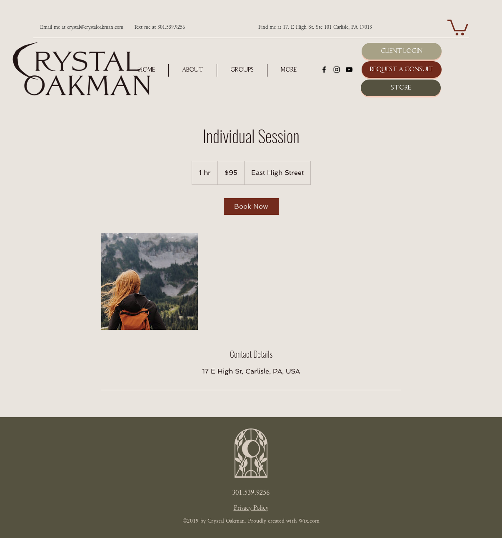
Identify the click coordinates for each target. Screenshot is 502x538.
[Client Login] (402, 51)
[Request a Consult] (402, 69)
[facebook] (324, 69)
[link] (251, 206)
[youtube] (349, 69)
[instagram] (336, 69)
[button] (457, 26)
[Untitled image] (149, 281)
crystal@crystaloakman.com (95, 27)
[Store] (401, 88)
